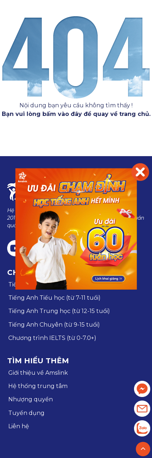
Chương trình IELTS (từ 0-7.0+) (52, 338)
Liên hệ (18, 426)
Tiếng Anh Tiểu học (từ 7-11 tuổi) (54, 297)
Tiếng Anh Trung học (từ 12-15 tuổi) (59, 311)
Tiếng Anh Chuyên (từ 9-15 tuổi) (54, 324)
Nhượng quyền (30, 399)
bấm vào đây (62, 114)
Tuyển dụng (26, 413)
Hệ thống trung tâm (38, 386)
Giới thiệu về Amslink (38, 372)
